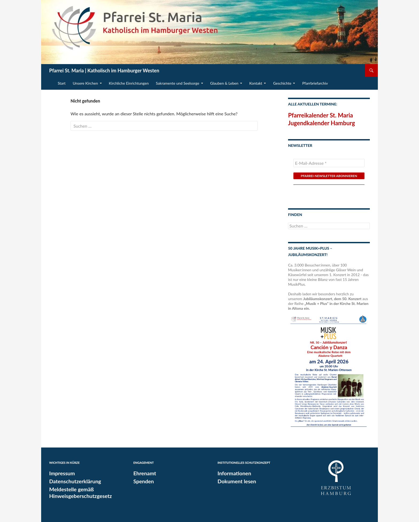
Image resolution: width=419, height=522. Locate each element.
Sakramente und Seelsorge (177, 83)
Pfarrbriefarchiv (315, 83)
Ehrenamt (143, 473)
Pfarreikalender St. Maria (320, 115)
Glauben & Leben (224, 83)
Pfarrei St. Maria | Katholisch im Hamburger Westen (104, 70)
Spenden (142, 481)
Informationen (233, 473)
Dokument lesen (235, 481)
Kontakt (255, 83)
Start (61, 83)
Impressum (61, 473)
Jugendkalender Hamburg (321, 123)
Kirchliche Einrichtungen (129, 83)
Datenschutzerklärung (72, 481)
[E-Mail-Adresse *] (328, 163)
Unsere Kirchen (85, 83)
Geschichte (282, 83)
